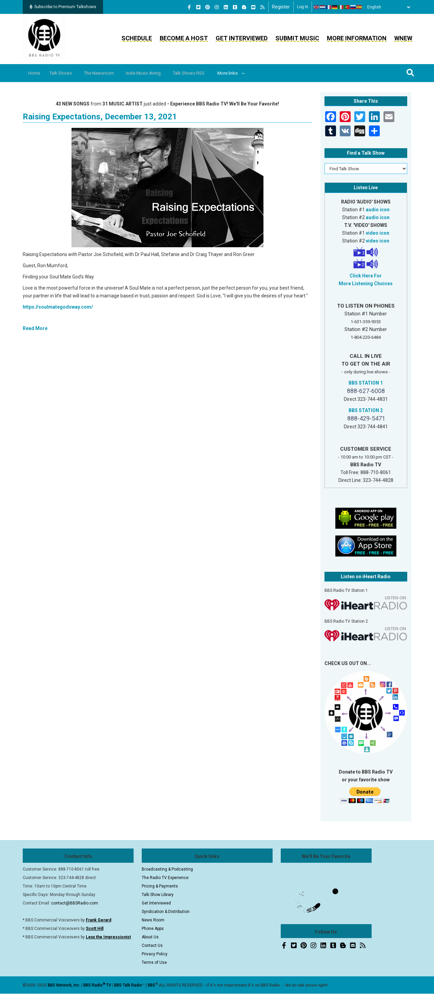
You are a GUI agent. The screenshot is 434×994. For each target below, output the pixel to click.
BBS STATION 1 (366, 383)
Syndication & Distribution (166, 911)
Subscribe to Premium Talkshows (62, 6)
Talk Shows (64, 73)
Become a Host (184, 38)
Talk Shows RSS (202, 73)
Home (35, 73)
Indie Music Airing (153, 73)
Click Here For (366, 275)
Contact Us (152, 945)
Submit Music (297, 38)
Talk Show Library (158, 894)
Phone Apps (153, 928)
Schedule (136, 38)
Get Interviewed (242, 38)
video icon (377, 233)
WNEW (403, 38)
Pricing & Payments (160, 886)
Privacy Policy (154, 954)
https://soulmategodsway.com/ (58, 307)
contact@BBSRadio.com (74, 903)
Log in (302, 6)
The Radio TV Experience (165, 877)
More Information (357, 38)
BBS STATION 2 (366, 410)
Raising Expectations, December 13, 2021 (100, 116)
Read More (35, 328)
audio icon (378, 209)
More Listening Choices (366, 283)
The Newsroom (106, 73)
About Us (150, 937)
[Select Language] (386, 7)
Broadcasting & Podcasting (167, 869)
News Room (153, 920)
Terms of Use (154, 962)
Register (281, 6)
